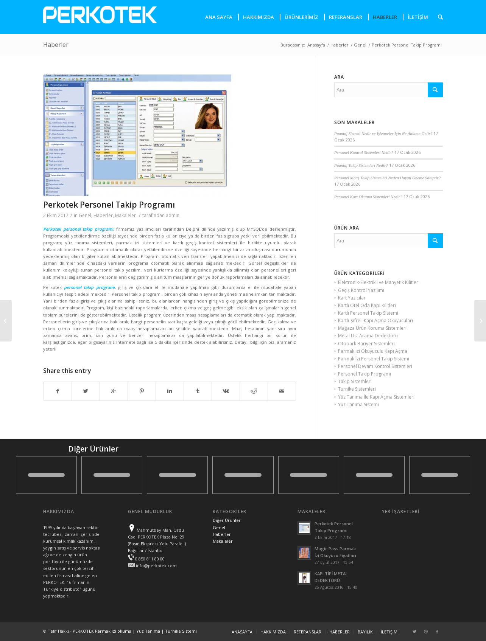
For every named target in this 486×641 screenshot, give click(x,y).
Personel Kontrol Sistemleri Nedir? (363, 152)
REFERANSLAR (307, 632)
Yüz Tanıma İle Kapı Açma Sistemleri (376, 397)
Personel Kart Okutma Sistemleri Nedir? (368, 196)
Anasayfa (316, 45)
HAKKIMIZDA (273, 632)
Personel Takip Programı (364, 374)
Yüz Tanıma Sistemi (358, 404)
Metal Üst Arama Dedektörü (368, 335)
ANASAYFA (242, 632)
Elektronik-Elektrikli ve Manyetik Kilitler (378, 282)
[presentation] (438, 17)
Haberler (56, 44)
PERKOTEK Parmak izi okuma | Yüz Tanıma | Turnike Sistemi (135, 631)
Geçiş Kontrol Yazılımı (361, 290)
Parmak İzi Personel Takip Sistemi (373, 358)
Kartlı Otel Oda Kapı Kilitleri (367, 305)
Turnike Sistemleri (357, 389)
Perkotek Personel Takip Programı (109, 204)
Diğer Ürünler (227, 520)
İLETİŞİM (389, 632)
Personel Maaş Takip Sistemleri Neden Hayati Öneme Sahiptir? (387, 177)
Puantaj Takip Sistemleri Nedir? (361, 165)
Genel (360, 45)
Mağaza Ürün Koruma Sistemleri (372, 328)
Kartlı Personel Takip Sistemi (368, 313)
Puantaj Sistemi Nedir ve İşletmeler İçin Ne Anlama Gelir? (383, 133)
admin (172, 215)
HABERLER (339, 632)
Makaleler (125, 215)
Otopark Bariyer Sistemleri (366, 343)
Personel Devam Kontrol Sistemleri (375, 366)
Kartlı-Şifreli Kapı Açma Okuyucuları (375, 320)
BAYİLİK (365, 632)
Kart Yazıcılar (352, 298)
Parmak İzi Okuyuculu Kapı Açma (372, 351)
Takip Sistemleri (355, 381)
